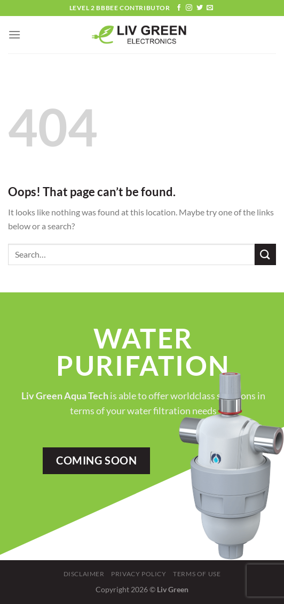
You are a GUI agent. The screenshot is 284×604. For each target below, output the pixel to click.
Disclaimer (84, 574)
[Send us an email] (210, 8)
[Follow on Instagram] (189, 8)
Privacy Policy (139, 574)
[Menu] (14, 34)
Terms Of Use (196, 574)
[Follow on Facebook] (179, 8)
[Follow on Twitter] (199, 8)
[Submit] (265, 254)
